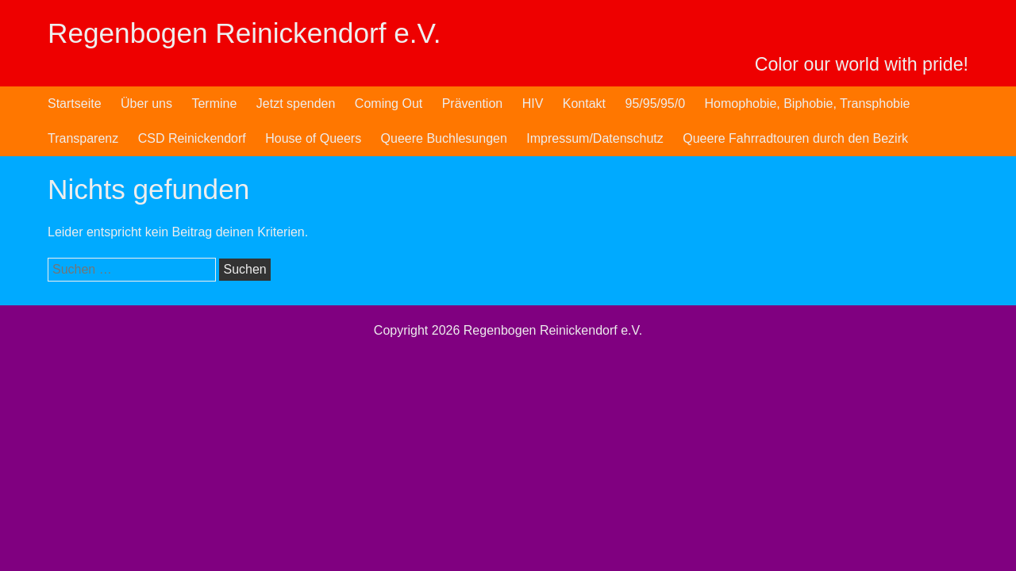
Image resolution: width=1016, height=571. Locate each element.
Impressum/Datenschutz (595, 138)
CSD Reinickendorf (192, 138)
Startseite (75, 103)
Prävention (472, 103)
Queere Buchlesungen (444, 138)
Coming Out (388, 103)
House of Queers (313, 138)
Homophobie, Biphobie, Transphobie (807, 103)
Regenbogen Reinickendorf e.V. (244, 32)
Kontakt (584, 103)
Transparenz (83, 138)
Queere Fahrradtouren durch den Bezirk (795, 138)
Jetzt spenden (296, 103)
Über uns (146, 103)
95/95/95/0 (655, 103)
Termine (214, 103)
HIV (533, 103)
